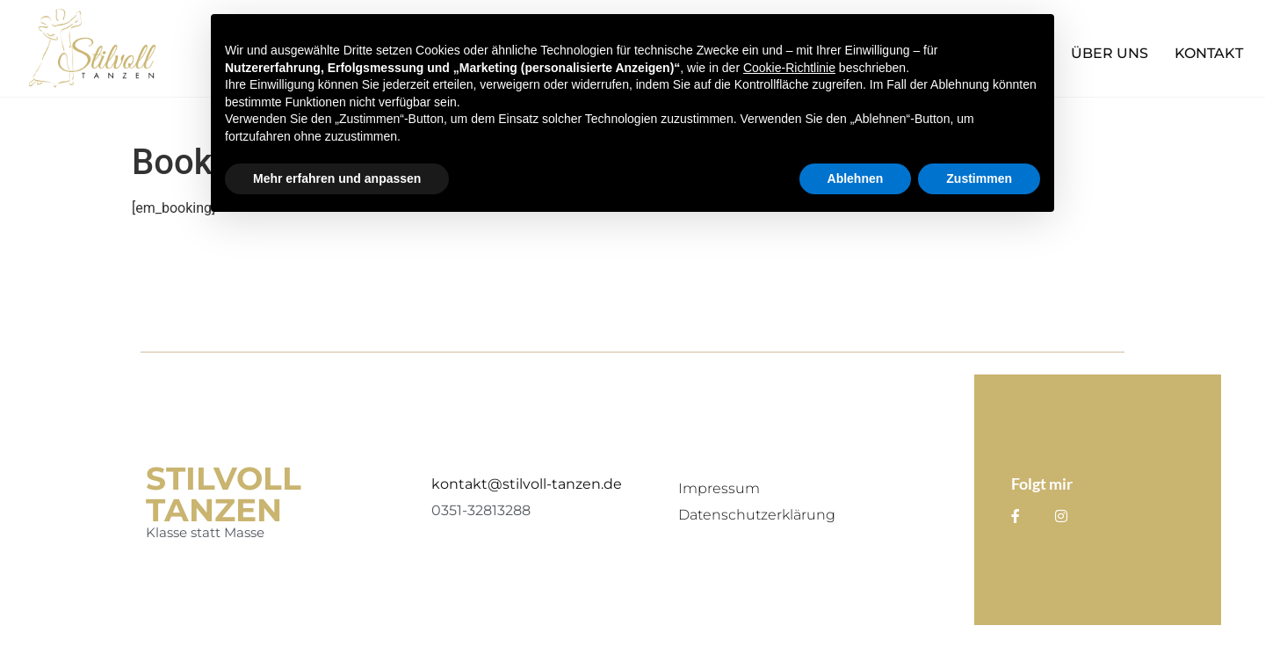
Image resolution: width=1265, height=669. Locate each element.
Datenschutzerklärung (756, 514)
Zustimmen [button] (979, 178)
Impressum (719, 488)
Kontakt (1209, 53)
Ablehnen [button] (856, 178)
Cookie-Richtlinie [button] (789, 68)
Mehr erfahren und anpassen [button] (337, 178)
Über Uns (1109, 53)
